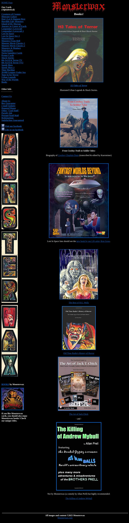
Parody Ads (6, 113)
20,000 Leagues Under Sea (13, 72)
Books (4, 82)
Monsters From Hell (10, 41)
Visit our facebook (13, 126)
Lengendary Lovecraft (11, 29)
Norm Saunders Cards (11, 53)
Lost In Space (7, 33)
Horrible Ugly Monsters (12, 21)
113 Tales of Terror (78, 85)
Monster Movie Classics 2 (13, 46)
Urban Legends (8, 77)
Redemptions (7, 118)
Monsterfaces (7, 38)
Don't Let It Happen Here (13, 19)
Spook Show (7, 65)
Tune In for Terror (9, 75)
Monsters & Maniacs (11, 48)
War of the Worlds (9, 80)
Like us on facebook (12, 130)
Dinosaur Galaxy (9, 16)
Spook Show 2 (7, 67)
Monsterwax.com (65, 518)
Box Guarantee (8, 103)
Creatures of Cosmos (11, 14)
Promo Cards (7, 55)
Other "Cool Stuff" (10, 110)
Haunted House (8, 108)
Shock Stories (7, 58)
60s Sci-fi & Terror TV (11, 60)
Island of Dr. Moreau (11, 24)
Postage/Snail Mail (10, 115)
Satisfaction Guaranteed (12, 120)
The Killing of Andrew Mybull (78, 498)
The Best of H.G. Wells (79, 302)
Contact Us (6, 96)
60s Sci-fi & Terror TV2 (12, 63)
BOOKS (5, 384)
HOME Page (7, 2)
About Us (5, 101)
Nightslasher (7, 50)
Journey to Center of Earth (13, 26)
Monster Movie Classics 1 (13, 43)
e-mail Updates (8, 106)
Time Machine (8, 70)
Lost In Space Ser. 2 (10, 36)
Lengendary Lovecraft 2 (12, 31)
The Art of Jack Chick (78, 414)
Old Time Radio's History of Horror (78, 353)
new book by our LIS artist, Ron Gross (93, 241)
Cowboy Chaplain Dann (68, 155)
